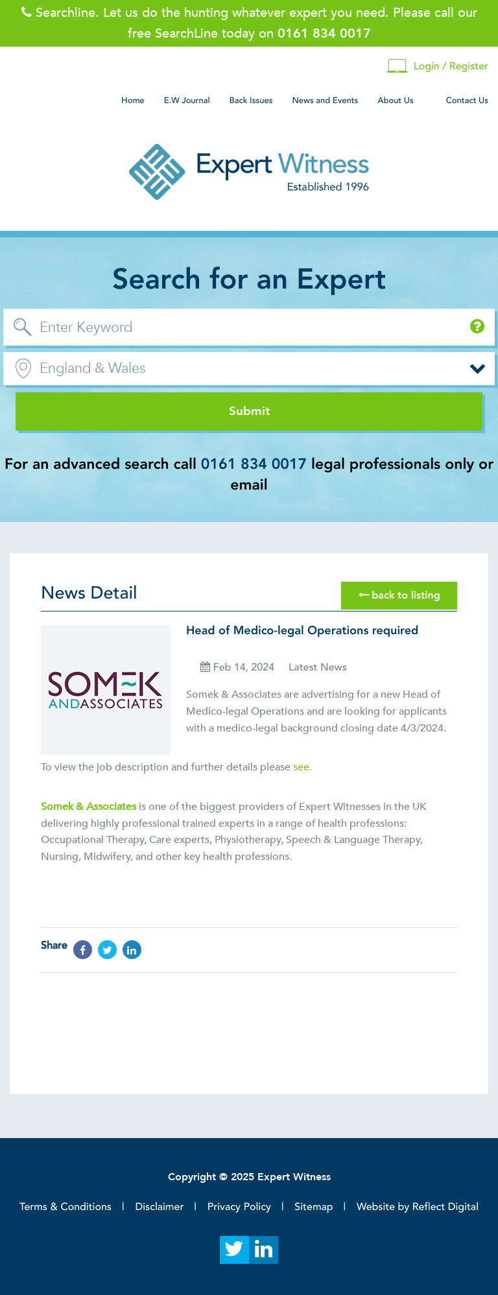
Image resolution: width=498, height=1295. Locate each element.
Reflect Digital (445, 1207)
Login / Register (437, 66)
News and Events (325, 100)
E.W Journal (187, 100)
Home (133, 100)
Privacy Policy (239, 1207)
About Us (395, 100)
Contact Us (467, 100)
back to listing (399, 595)
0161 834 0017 (254, 465)
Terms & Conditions (65, 1207)
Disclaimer (159, 1207)
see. (302, 767)
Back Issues (251, 100)
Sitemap (313, 1207)
